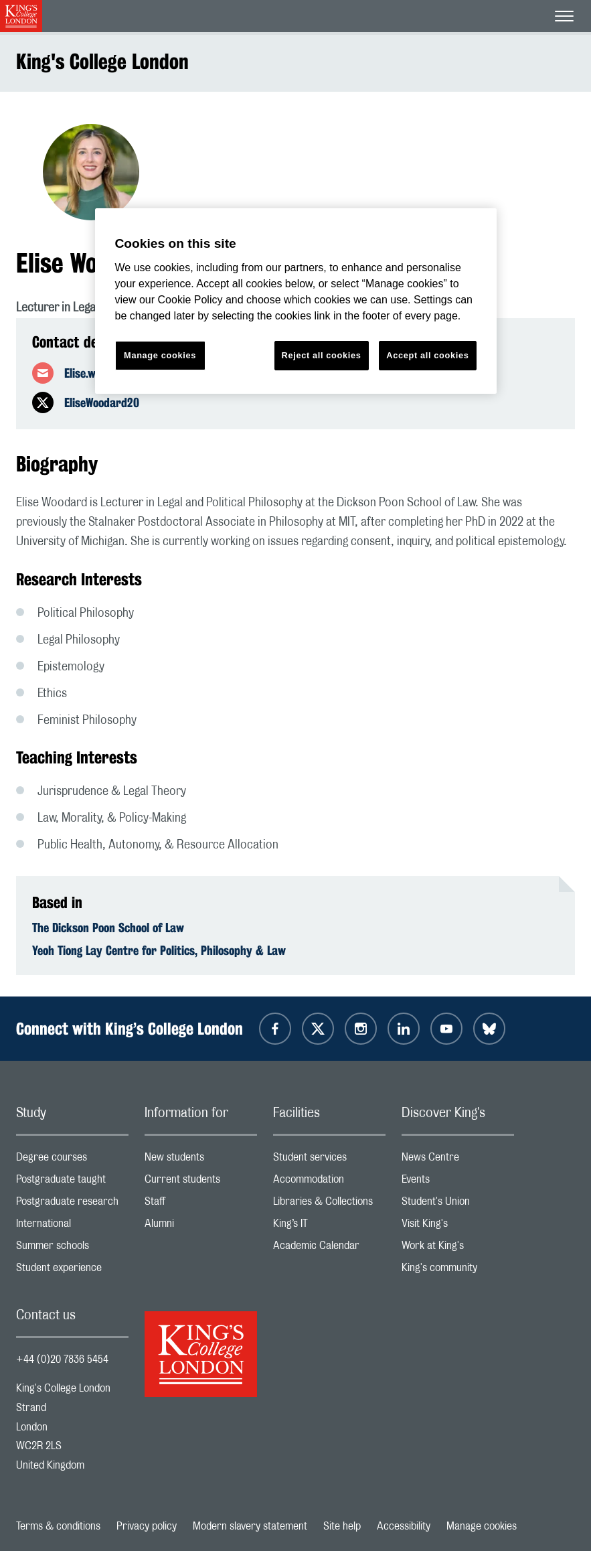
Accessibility (403, 1526)
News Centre (458, 1160)
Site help (342, 1526)
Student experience (72, 1270)
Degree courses (72, 1160)
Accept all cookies (427, 355)
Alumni (201, 1226)
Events (458, 1182)
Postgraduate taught (72, 1182)
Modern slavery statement (250, 1526)
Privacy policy (146, 1526)
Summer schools (72, 1248)
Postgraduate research (72, 1204)
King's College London (102, 61)
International (72, 1226)
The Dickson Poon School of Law (108, 927)
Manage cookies (481, 1526)
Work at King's (458, 1248)
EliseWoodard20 (101, 402)
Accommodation (329, 1182)
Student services (329, 1160)
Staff (201, 1204)
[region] (296, 301)
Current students (201, 1182)
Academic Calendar (329, 1248)
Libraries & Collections (329, 1204)
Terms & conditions (58, 1526)
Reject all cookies (321, 355)
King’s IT (329, 1226)
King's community (458, 1270)
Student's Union (458, 1204)
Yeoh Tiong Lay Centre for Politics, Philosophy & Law (159, 950)
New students (201, 1160)
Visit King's (458, 1226)
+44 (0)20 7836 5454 (62, 1359)
